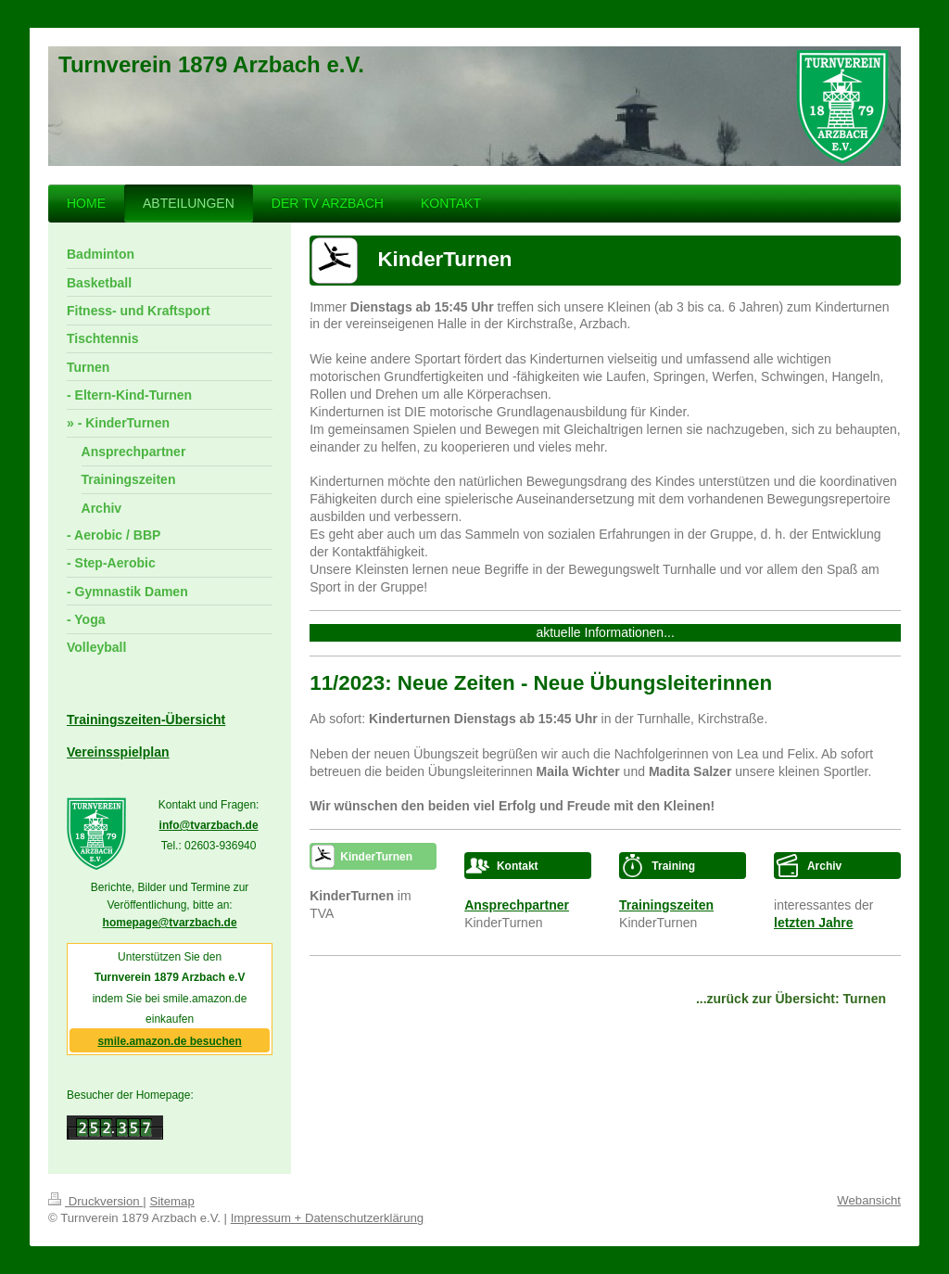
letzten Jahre (814, 922)
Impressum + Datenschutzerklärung (327, 1218)
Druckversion (95, 1201)
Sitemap (171, 1201)
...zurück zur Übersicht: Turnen (791, 998)
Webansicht (869, 1200)
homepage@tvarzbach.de (170, 922)
